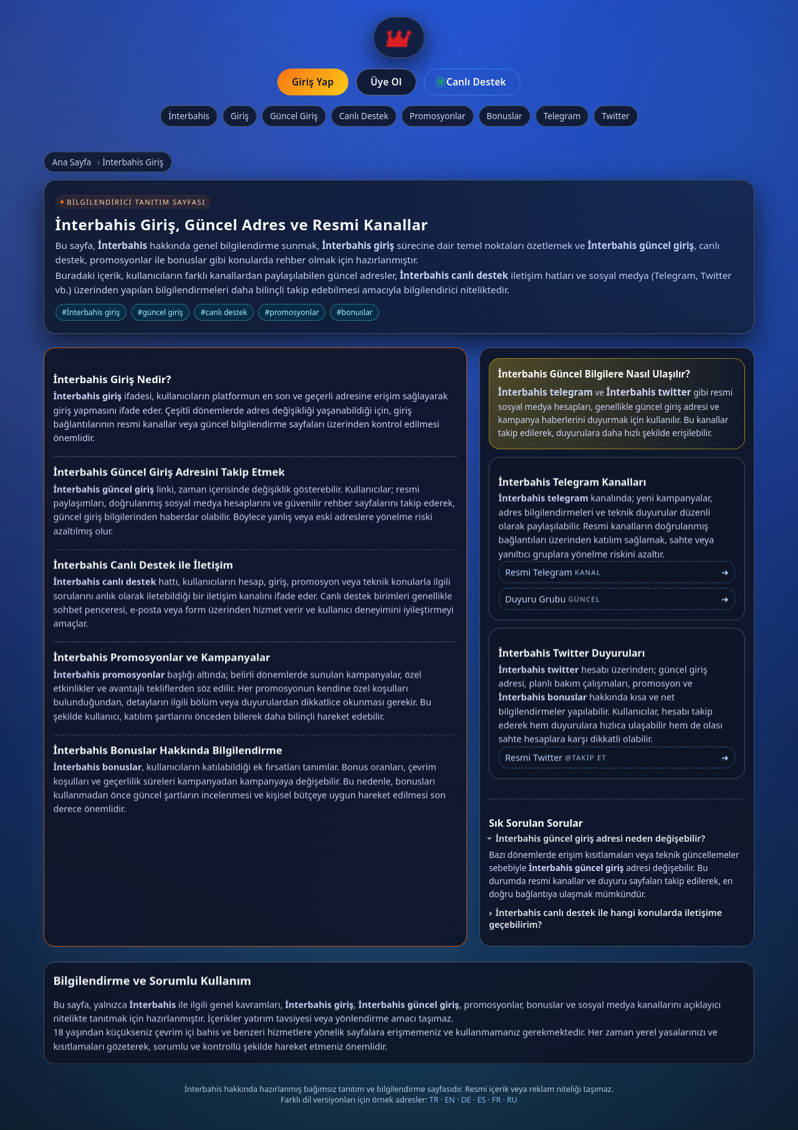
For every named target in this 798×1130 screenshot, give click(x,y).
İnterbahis (188, 116)
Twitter (616, 116)
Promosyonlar (438, 116)
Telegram (562, 116)
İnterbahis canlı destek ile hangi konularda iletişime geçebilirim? (605, 918)
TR (434, 1099)
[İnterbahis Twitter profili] (617, 762)
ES (481, 1099)
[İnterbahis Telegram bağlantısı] (617, 577)
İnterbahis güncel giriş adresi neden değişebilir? (600, 838)
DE (466, 1099)
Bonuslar (504, 116)
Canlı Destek (363, 116)
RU (512, 1099)
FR (496, 1099)
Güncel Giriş (294, 116)
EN (449, 1099)
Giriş (240, 116)
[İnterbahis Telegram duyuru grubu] (617, 603)
